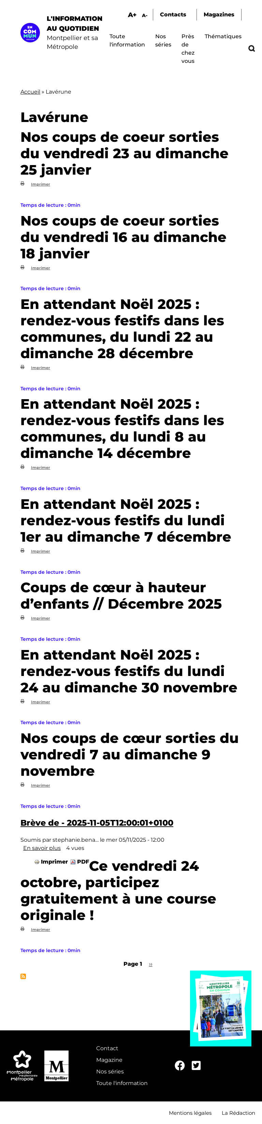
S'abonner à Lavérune (23, 976)
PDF (83, 861)
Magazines (219, 14)
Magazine (109, 1060)
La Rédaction (238, 1113)
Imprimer (40, 184)
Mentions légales (190, 1113)
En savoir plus (42, 848)
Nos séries (110, 1071)
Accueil (30, 92)
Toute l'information (122, 1083)
